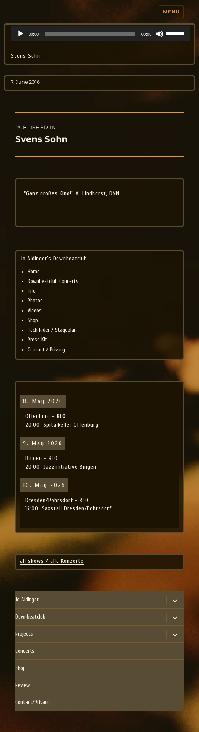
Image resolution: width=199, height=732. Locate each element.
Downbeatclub (30, 617)
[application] (100, 33)
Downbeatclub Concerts (53, 281)
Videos (35, 311)
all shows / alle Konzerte (52, 561)
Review (22, 685)
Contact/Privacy (32, 702)
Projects (24, 634)
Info (32, 291)
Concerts (25, 651)
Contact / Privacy (46, 350)
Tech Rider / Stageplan (52, 330)
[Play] (20, 34)
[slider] (90, 34)
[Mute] (159, 34)
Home (34, 272)
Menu (171, 12)
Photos (35, 301)
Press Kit (37, 340)
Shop (33, 320)
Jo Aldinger (27, 600)
